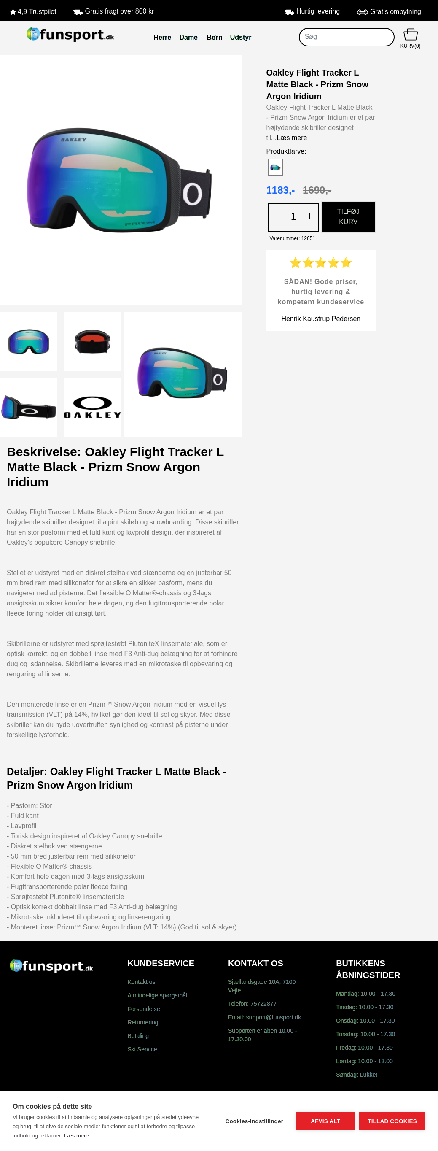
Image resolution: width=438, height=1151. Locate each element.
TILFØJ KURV (348, 217)
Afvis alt (325, 1121)
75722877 (263, 1004)
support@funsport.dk (273, 1018)
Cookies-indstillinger (254, 1121)
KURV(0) (410, 37)
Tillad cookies (392, 1121)
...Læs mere (289, 138)
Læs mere (76, 1135)
